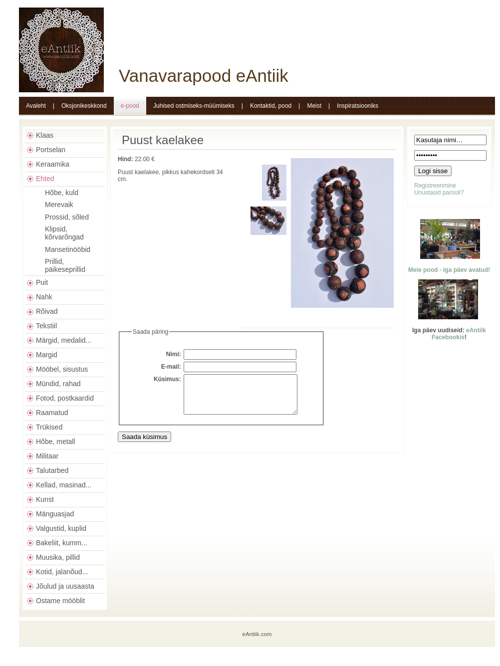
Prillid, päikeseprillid (65, 265)
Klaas (44, 135)
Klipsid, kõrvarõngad (64, 233)
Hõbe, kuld (61, 193)
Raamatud (52, 413)
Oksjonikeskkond (84, 105)
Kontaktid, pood (270, 105)
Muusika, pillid (58, 557)
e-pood (130, 105)
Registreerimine (435, 185)
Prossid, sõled (67, 217)
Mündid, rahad (58, 384)
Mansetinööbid (67, 249)
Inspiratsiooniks (357, 105)
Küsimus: (167, 379)
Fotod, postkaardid (65, 398)
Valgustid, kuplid (61, 528)
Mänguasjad (55, 514)
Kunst (45, 499)
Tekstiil (46, 326)
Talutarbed (52, 470)
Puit (42, 282)
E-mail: (171, 366)
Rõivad (47, 311)
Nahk (44, 297)
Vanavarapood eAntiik (203, 75)
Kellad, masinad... (63, 485)
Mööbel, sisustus (62, 369)
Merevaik (59, 205)
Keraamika (52, 164)
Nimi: (173, 354)
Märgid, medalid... (63, 340)
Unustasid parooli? (439, 192)
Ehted (45, 179)
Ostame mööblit (60, 601)
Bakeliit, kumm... (61, 543)
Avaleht (36, 105)
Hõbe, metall (55, 441)
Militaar (47, 456)
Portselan (50, 150)
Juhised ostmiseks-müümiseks (194, 105)
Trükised (49, 427)
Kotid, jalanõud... (62, 572)
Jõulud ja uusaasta (65, 586)
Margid (46, 355)
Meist (314, 105)
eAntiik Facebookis (459, 334)
